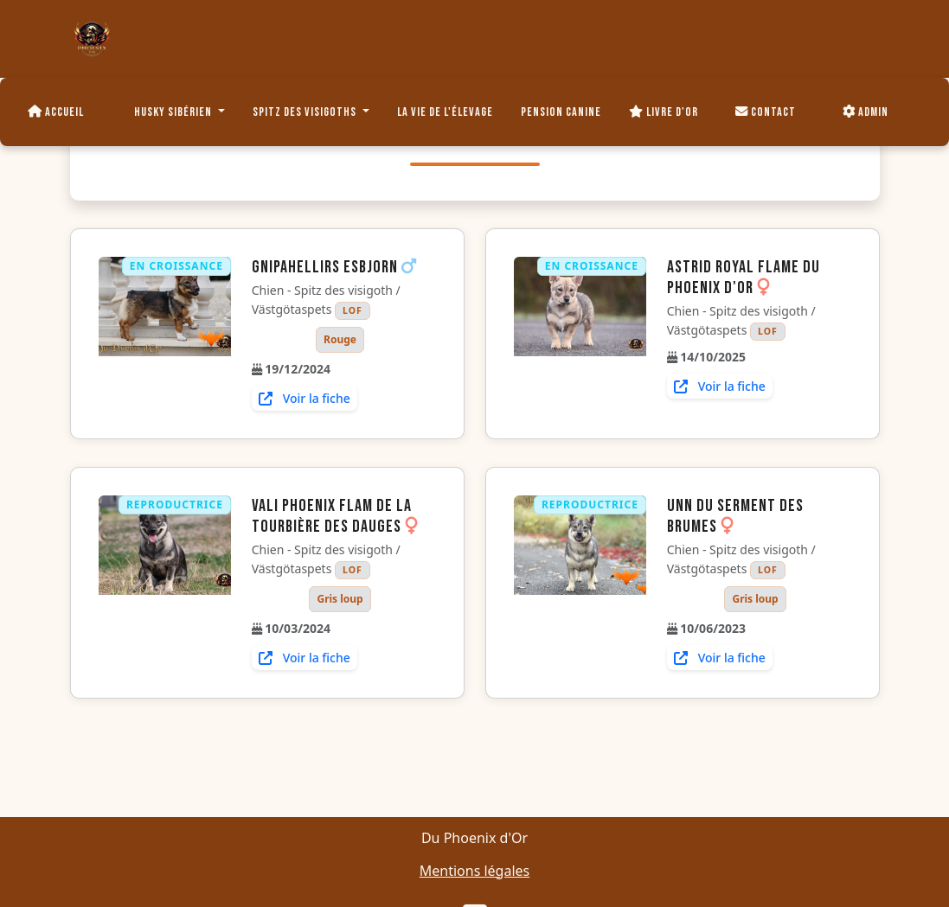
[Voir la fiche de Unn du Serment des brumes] (580, 582)
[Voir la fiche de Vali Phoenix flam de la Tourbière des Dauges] (165, 582)
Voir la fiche (304, 398)
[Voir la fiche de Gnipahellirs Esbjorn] (165, 334)
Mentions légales (475, 870)
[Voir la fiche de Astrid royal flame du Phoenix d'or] (580, 328)
